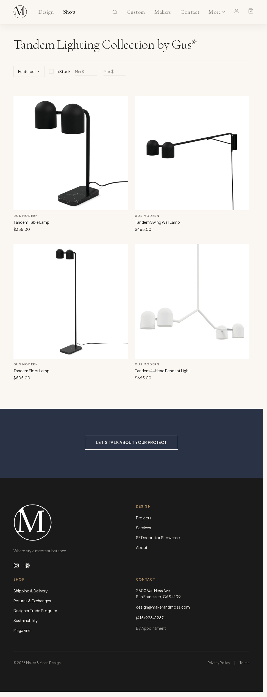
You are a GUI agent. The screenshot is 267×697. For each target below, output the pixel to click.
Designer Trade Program (35, 610)
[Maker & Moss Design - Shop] (20, 11)
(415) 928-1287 (150, 617)
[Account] (236, 11)
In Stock (60, 71)
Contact (190, 12)
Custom (135, 12)
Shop (69, 12)
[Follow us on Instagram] (16, 565)
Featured (29, 71)
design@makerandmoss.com (163, 606)
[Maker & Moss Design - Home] (70, 522)
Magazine (21, 630)
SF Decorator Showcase (158, 537)
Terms (244, 663)
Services (143, 527)
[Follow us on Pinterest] (27, 565)
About (142, 547)
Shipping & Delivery (30, 590)
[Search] (115, 12)
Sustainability (25, 620)
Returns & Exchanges (32, 600)
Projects (143, 517)
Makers (162, 12)
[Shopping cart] (251, 11)
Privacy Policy (219, 663)
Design (46, 12)
